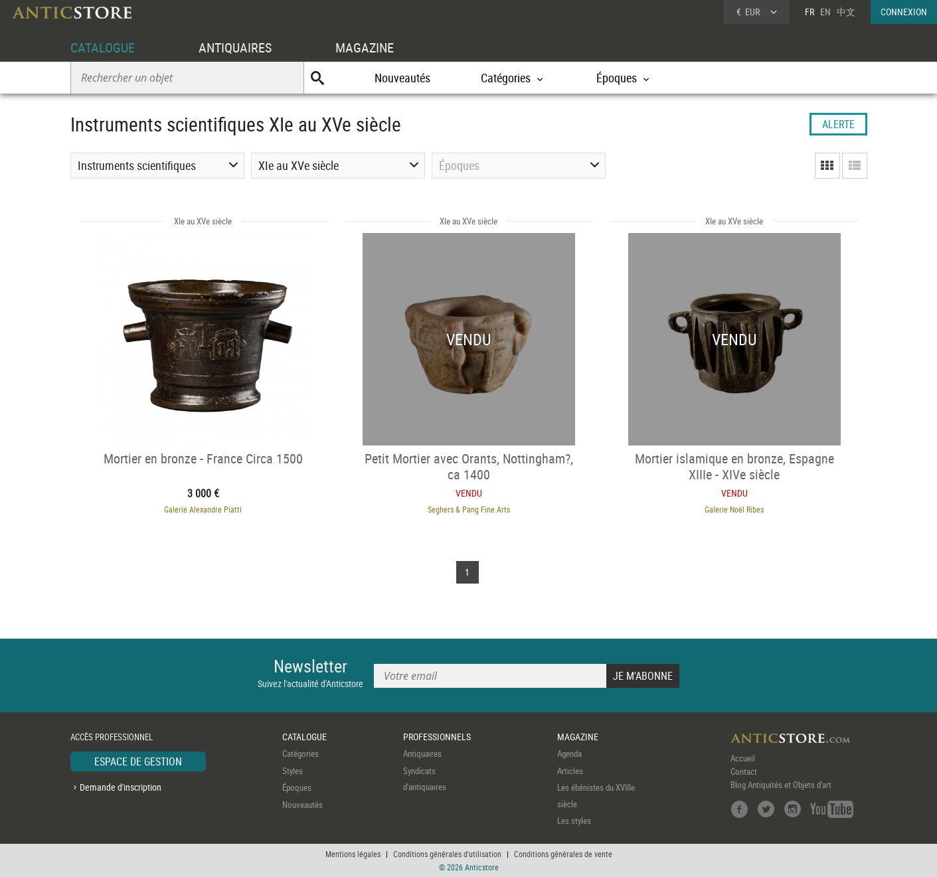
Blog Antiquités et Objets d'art (780, 785)
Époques (296, 787)
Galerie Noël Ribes (734, 509)
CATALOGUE (102, 47)
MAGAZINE (364, 47)
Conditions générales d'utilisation (447, 853)
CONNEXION (904, 11)
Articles (570, 771)
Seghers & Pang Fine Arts (469, 509)
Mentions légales (353, 853)
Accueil (742, 758)
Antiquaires (422, 753)
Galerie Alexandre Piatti (203, 509)
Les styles (574, 821)
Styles (292, 771)
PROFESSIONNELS (437, 736)
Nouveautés (402, 78)
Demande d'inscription (120, 787)
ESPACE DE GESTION (138, 761)
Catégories (300, 753)
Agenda (569, 753)
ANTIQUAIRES (235, 47)
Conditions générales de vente (563, 853)
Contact (743, 771)
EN (825, 11)
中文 (846, 11)
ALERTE (838, 124)
